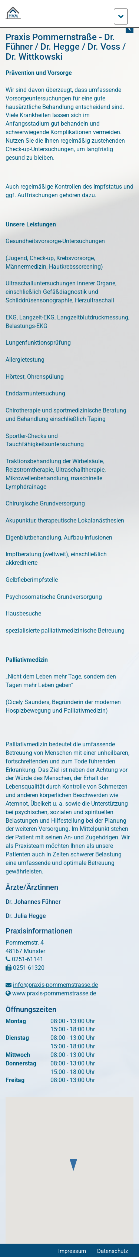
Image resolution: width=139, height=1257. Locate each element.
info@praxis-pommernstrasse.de (55, 984)
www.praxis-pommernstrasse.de (54, 993)
